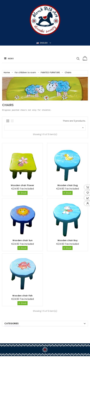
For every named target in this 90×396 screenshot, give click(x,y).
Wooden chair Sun (22, 240)
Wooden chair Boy (67, 240)
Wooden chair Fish (22, 257)
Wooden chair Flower (22, 185)
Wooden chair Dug (67, 185)
